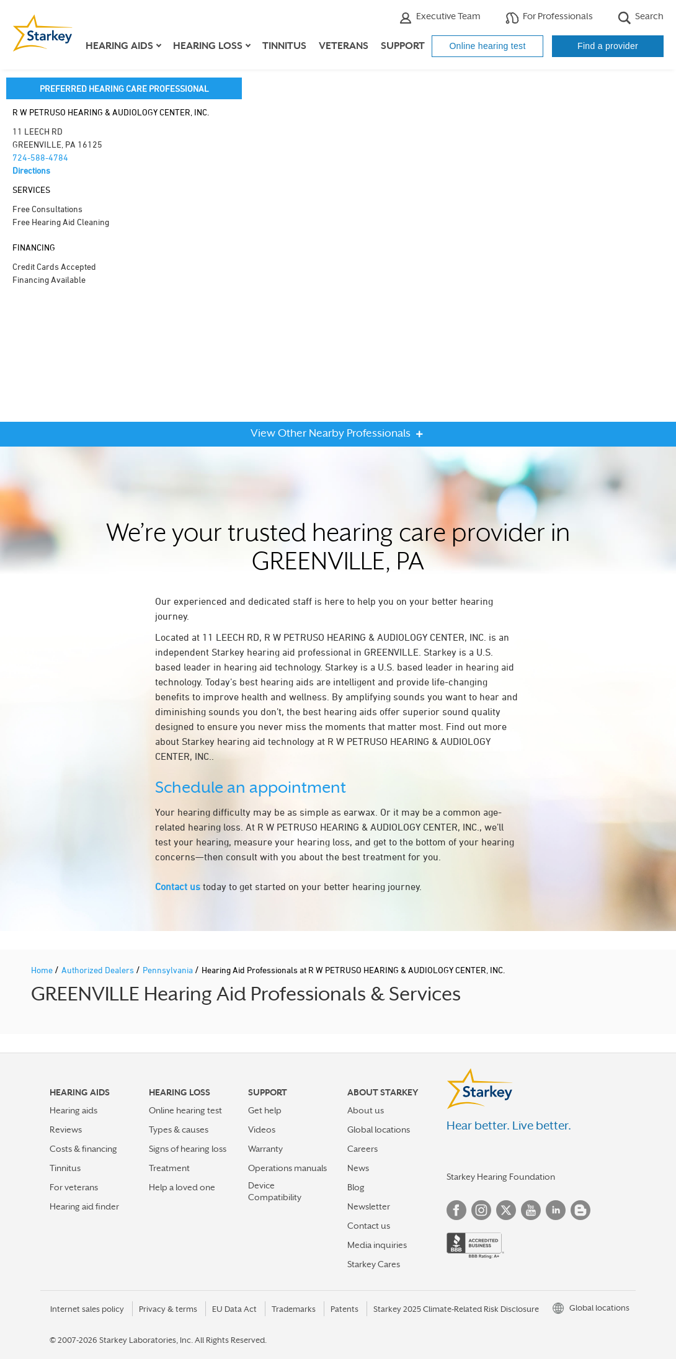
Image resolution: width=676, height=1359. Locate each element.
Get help (265, 1110)
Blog (356, 1187)
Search (641, 18)
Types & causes (178, 1129)
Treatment (169, 1168)
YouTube (531, 1210)
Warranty (265, 1149)
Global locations (378, 1129)
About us (365, 1110)
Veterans (343, 45)
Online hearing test (487, 46)
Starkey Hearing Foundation (501, 1177)
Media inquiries (377, 1245)
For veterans (74, 1187)
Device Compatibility (274, 1191)
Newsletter (368, 1206)
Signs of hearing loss (187, 1149)
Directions (31, 170)
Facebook (456, 1210)
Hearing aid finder (84, 1206)
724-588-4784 (40, 157)
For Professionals (549, 18)
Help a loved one (182, 1187)
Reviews (66, 1129)
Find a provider (607, 46)
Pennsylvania (169, 970)
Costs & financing (83, 1149)
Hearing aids (73, 1110)
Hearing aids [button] (119, 45)
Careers (362, 1149)
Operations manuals (287, 1168)
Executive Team (440, 18)
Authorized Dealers (98, 970)
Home (43, 970)
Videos (261, 1129)
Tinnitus (284, 45)
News (358, 1168)
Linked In (556, 1210)
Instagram (481, 1210)
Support (403, 45)
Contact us (177, 886)
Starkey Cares (373, 1264)
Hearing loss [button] (207, 45)
